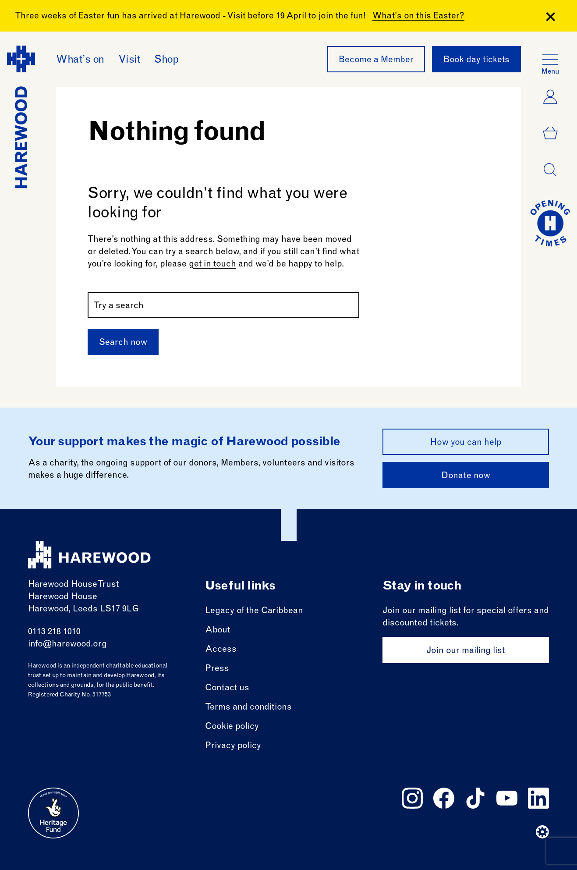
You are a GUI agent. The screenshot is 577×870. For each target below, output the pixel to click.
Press (217, 669)
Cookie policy (232, 727)
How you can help (466, 443)
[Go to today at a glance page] (550, 223)
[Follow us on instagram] (412, 798)
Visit (129, 60)
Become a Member (376, 60)
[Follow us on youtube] (506, 798)
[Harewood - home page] (21, 117)
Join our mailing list (465, 651)
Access (221, 650)
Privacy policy (233, 746)
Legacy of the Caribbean (254, 611)
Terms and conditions (248, 707)
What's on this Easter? (418, 16)
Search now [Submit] (123, 343)
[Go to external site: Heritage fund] (53, 813)
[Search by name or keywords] (223, 305)
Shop (166, 60)
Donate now (465, 476)
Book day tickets (476, 60)
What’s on (80, 60)
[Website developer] (542, 831)
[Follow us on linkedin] (538, 798)
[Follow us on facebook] (443, 798)
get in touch (212, 264)
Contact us (227, 688)
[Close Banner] (550, 16)
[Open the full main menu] (550, 59)
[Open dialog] (550, 170)
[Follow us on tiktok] (475, 798)
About (217, 630)
